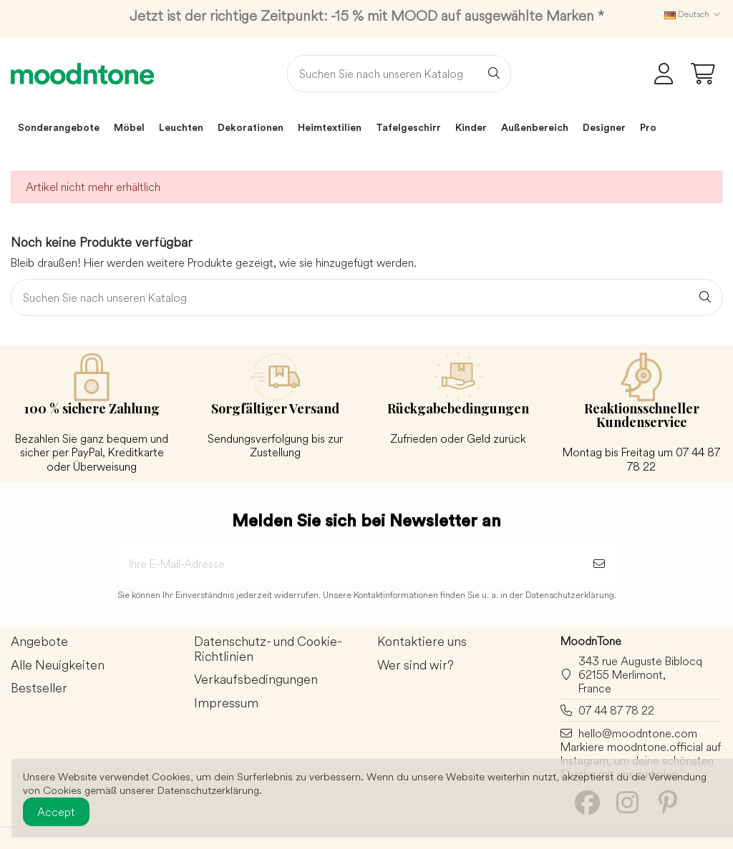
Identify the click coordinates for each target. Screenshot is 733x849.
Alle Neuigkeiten (58, 665)
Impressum (226, 703)
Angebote (39, 641)
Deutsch (693, 14)
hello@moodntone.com (637, 733)
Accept (56, 812)
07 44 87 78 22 (616, 710)
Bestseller (39, 688)
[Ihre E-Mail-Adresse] (349, 564)
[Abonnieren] (599, 564)
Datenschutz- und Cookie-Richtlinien (268, 649)
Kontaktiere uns (422, 641)
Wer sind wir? (415, 665)
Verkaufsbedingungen (256, 679)
